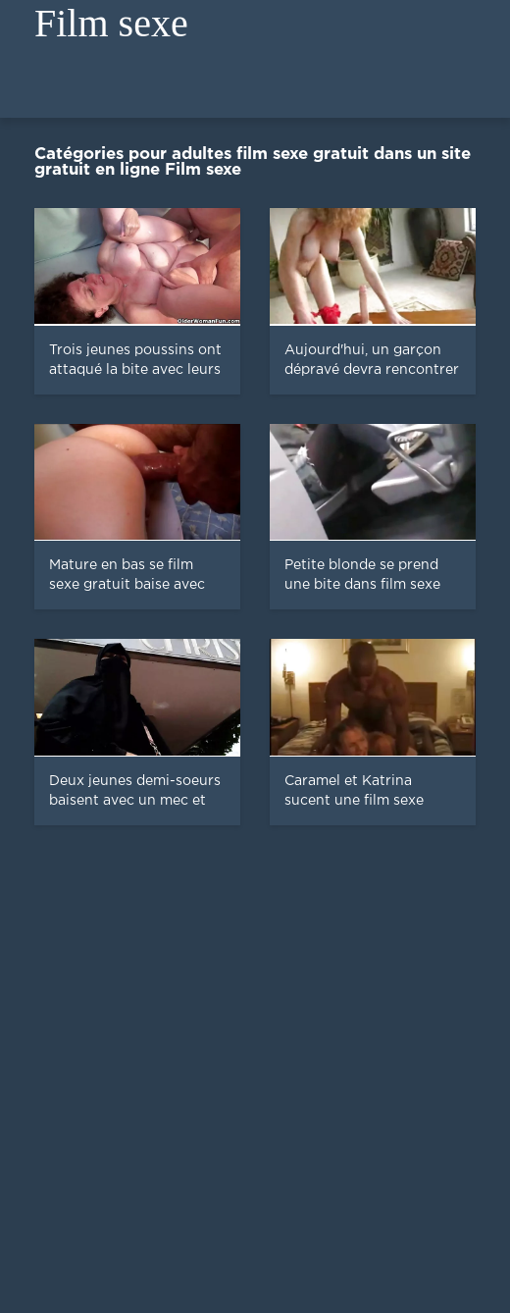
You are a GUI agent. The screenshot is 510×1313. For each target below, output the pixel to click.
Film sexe (111, 23)
